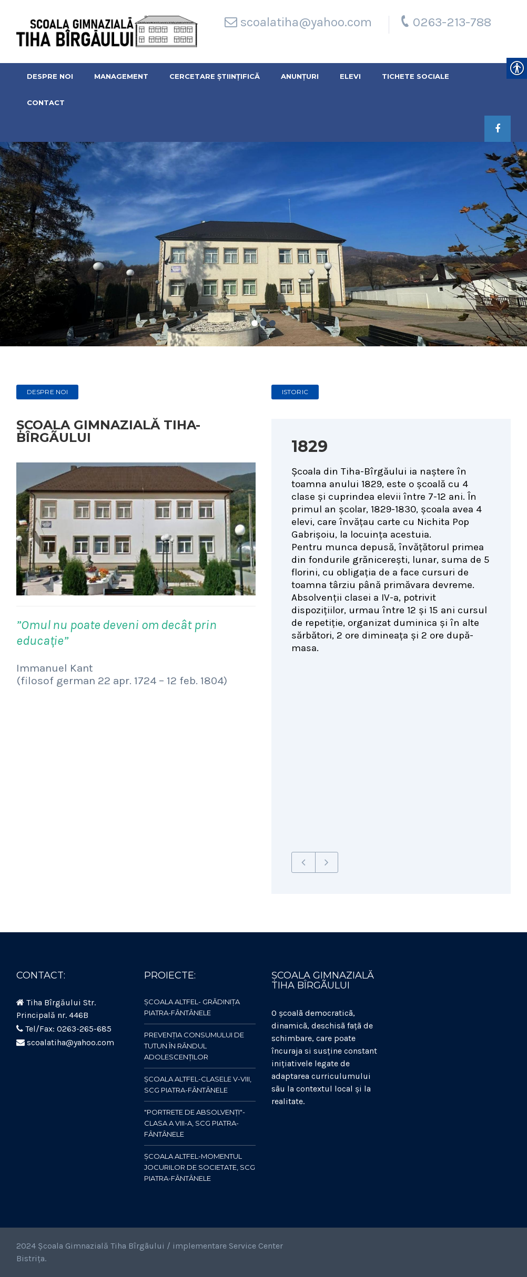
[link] (107, 31)
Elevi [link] (350, 76)
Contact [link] (46, 102)
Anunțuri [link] (300, 76)
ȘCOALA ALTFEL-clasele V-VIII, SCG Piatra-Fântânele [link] (197, 1084)
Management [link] (121, 76)
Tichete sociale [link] (415, 76)
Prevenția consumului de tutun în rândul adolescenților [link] (194, 1046)
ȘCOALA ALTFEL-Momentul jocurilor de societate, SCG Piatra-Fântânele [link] (199, 1167)
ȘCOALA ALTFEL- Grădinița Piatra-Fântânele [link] (192, 1007)
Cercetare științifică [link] (214, 76)
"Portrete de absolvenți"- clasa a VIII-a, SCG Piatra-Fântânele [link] (194, 1123)
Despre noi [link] (50, 76)
